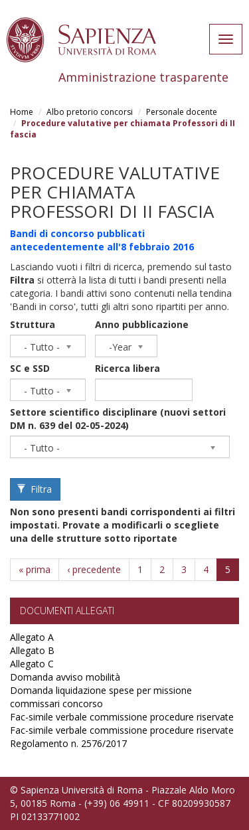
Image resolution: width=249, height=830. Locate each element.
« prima (34, 569)
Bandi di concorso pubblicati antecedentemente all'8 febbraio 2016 (102, 240)
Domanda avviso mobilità (65, 677)
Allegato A (32, 637)
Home (21, 112)
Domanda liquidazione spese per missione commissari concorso (101, 697)
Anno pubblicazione (142, 324)
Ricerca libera (127, 368)
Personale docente (181, 112)
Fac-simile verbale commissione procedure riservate (122, 716)
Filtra (34, 489)
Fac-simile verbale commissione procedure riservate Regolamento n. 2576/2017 (122, 737)
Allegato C (32, 663)
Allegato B (32, 650)
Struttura (32, 324)
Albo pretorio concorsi (89, 112)
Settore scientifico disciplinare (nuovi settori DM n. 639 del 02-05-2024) (118, 419)
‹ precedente (94, 569)
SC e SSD (30, 368)
